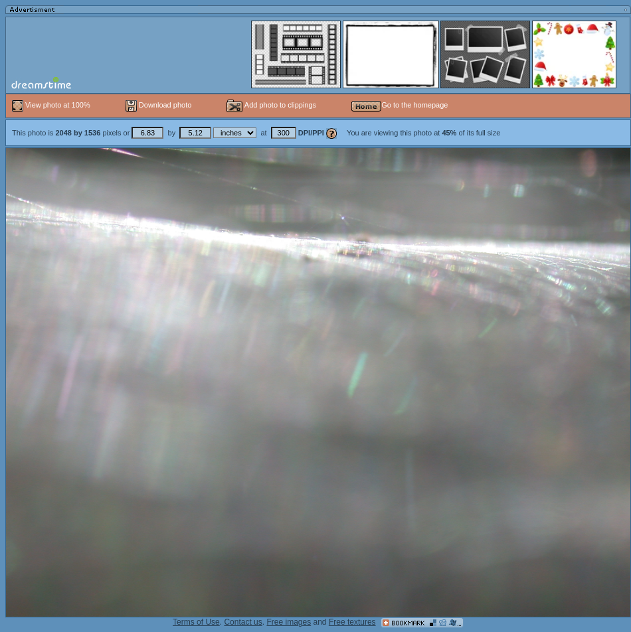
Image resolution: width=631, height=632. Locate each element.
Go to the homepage (399, 105)
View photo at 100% (52, 105)
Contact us (243, 622)
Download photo (159, 105)
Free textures (352, 622)
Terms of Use (196, 622)
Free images (288, 622)
